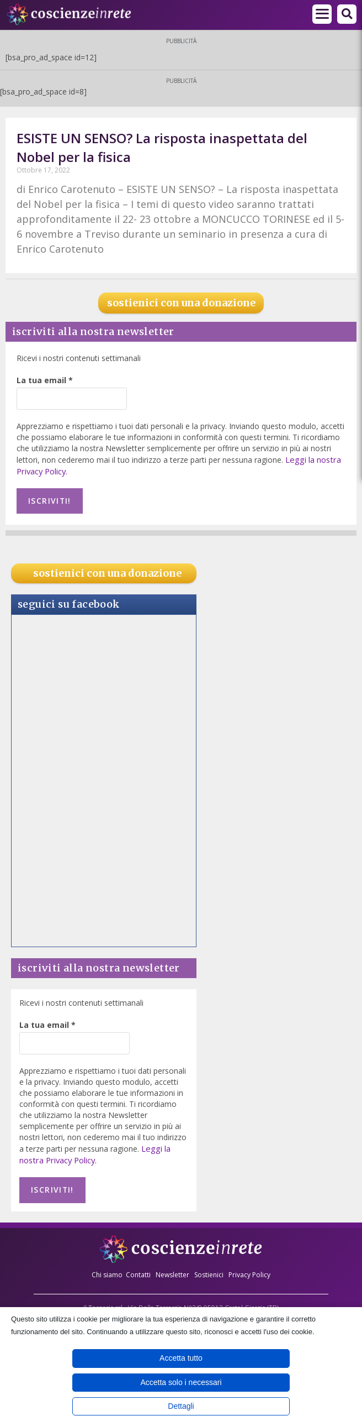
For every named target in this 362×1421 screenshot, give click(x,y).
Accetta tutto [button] (181, 1358)
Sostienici (209, 1267)
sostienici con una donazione (181, 302)
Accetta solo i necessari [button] (180, 1382)
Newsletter (172, 1267)
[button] (346, 14)
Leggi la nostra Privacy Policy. (94, 1150)
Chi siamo (107, 1267)
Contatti (138, 1267)
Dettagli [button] (181, 1406)
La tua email (45, 380)
